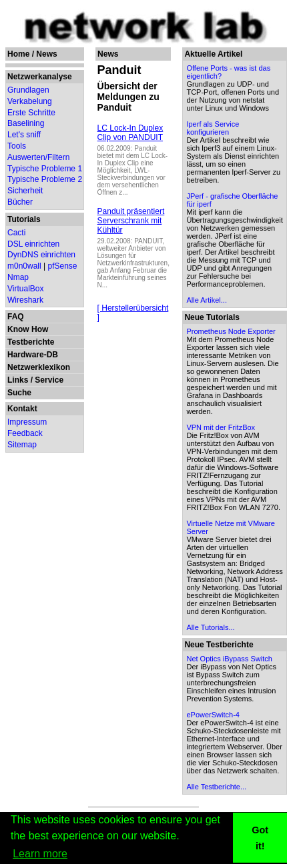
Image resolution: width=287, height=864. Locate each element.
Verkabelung (29, 101)
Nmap (18, 277)
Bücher (20, 202)
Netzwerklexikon (38, 367)
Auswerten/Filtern (38, 157)
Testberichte (30, 342)
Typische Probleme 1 (44, 168)
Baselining (25, 123)
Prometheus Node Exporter (230, 331)
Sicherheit (25, 190)
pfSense (62, 266)
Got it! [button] (260, 838)
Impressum (27, 422)
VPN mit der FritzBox (220, 427)
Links (17, 380)
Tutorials (24, 219)
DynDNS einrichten (41, 254)
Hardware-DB (32, 354)
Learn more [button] (40, 853)
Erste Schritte (31, 112)
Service (49, 380)
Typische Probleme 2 (44, 179)
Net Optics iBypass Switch (229, 659)
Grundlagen (28, 90)
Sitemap (22, 444)
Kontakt (22, 408)
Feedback (25, 433)
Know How (27, 329)
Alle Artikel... (206, 300)
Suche (19, 392)
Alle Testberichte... (216, 787)
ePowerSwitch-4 (212, 715)
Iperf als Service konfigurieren (212, 128)
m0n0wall (24, 266)
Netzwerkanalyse (39, 76)
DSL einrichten (33, 244)
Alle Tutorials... (210, 627)
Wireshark (25, 300)
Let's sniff (24, 134)
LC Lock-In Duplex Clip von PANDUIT (130, 132)
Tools (16, 146)
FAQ (15, 316)
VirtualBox (25, 288)
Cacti (16, 232)
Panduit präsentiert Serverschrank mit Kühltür (131, 221)
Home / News (32, 54)
